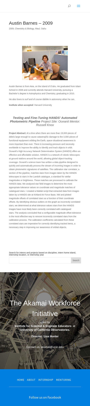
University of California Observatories (44, 329)
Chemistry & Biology (24, 28)
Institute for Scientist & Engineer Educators (43, 326)
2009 (11, 28)
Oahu (43, 28)
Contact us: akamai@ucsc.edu (45, 347)
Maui (37, 28)
